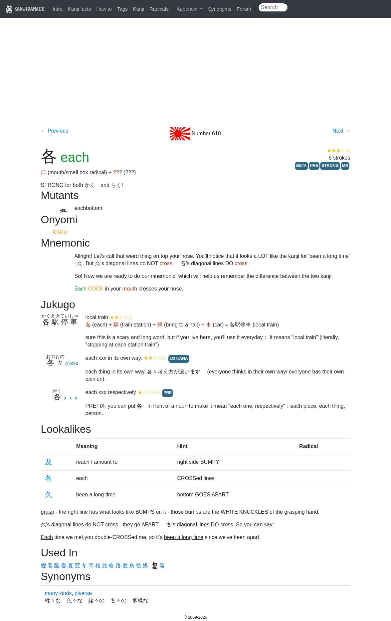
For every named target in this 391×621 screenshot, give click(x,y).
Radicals (159, 9)
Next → (341, 131)
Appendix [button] (187, 9)
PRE (314, 165)
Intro (58, 9)
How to (104, 9)
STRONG (329, 165)
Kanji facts (79, 9)
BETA (301, 165)
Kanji (138, 9)
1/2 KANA (179, 358)
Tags (122, 9)
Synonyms (219, 9)
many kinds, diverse (68, 593)
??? (117, 172)
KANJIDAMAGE (25, 8)
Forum (244, 9)
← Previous (55, 131)
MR (345, 165)
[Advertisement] (195, 77)
